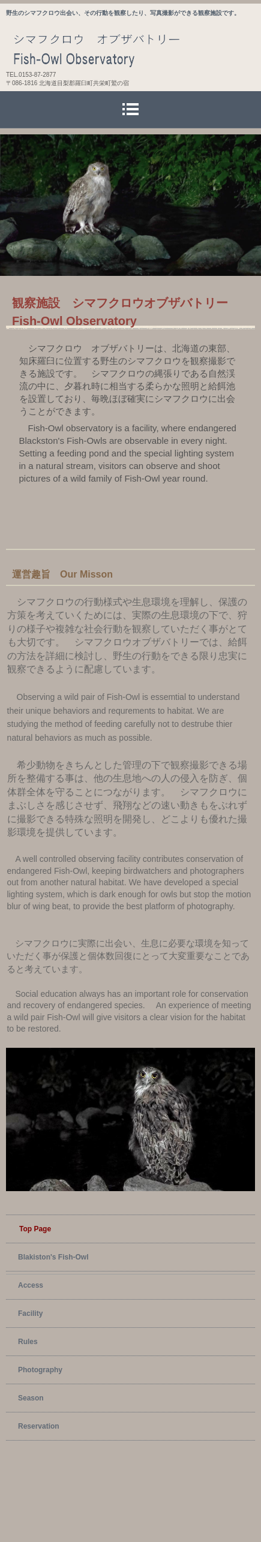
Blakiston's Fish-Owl (53, 1257)
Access (30, 1285)
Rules (28, 1341)
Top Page (35, 1229)
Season (31, 1398)
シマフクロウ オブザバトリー (133, 49)
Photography (40, 1370)
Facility (30, 1313)
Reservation (38, 1426)
